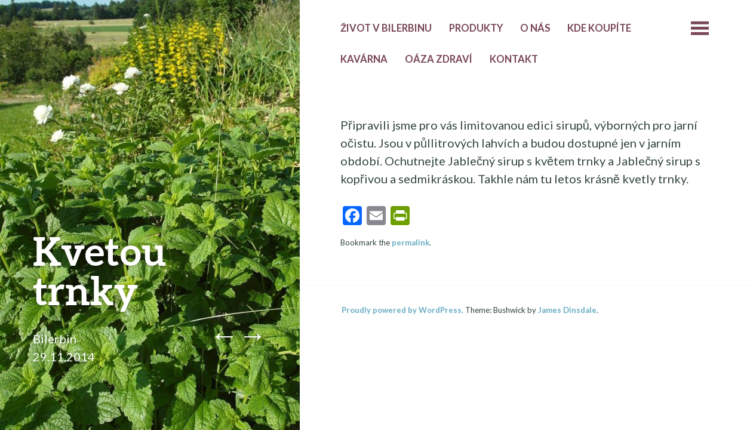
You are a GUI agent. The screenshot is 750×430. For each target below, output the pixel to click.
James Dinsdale (567, 310)
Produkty (476, 28)
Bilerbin (54, 338)
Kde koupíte (599, 28)
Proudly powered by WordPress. (402, 310)
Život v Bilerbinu (386, 28)
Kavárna (364, 59)
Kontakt (514, 59)
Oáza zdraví (438, 59)
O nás (535, 28)
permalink (410, 242)
